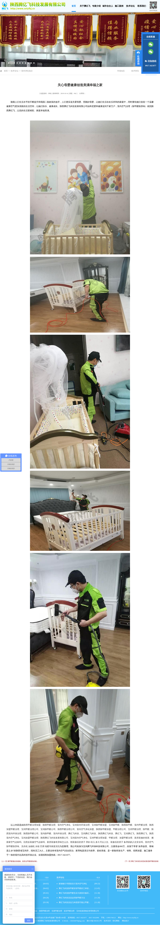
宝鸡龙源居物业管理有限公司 (87, 911)
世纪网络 (116, 921)
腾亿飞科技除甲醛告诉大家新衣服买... (74, 893)
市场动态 (121, 71)
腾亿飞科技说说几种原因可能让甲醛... (74, 902)
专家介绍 (96, 6)
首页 (74, 6)
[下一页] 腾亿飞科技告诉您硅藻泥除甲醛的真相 (141, 861)
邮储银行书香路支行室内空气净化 (73, 884)
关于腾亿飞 (85, 6)
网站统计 (125, 921)
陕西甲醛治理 (44, 911)
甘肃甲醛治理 (57, 911)
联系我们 (141, 6)
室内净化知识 (27, 71)
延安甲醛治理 (69, 911)
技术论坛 (130, 6)
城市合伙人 (107, 6)
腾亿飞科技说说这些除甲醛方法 (72, 898)
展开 (138, 58)
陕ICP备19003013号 (94, 921)
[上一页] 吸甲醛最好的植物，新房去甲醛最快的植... (20, 861)
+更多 (47, 878)
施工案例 (119, 6)
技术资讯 (135, 71)
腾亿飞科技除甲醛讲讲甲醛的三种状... (74, 888)
